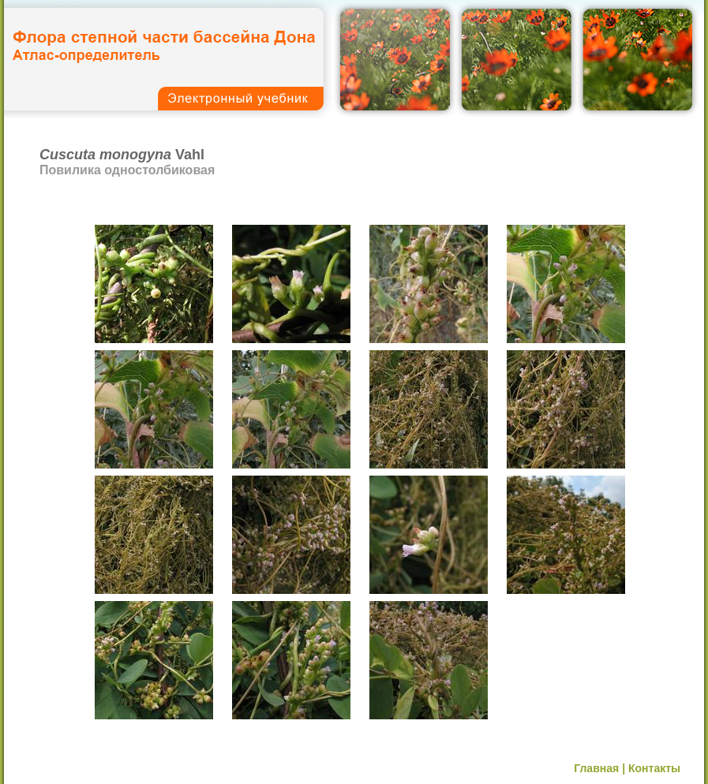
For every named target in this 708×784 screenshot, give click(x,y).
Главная (596, 768)
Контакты (654, 768)
